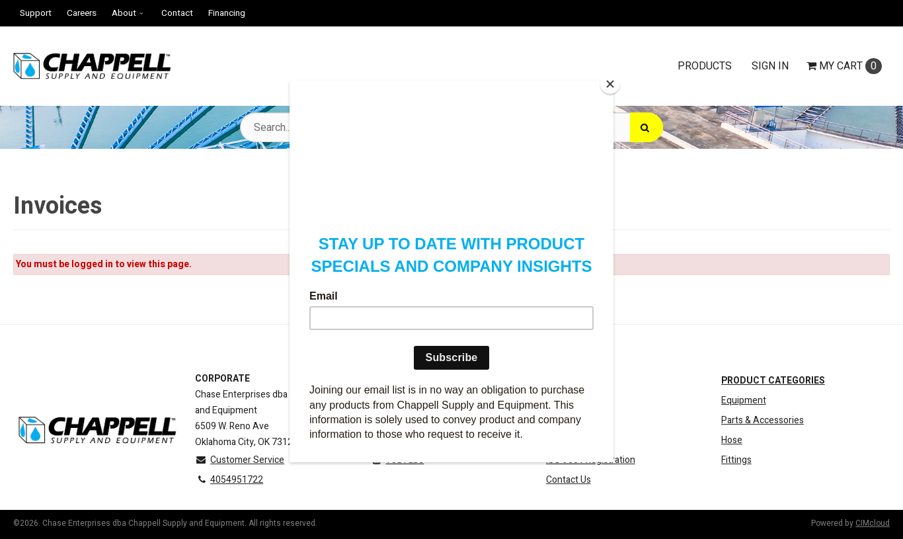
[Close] (610, 84)
